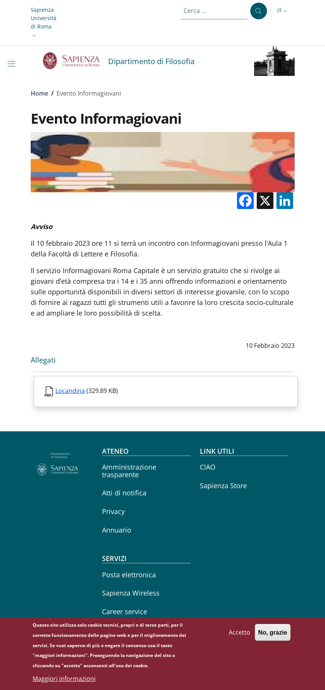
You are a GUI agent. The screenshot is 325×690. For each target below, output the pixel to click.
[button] (44, 23)
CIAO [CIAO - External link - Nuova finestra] (207, 467)
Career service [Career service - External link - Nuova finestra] (124, 611)
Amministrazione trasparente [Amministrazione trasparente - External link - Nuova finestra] (129, 470)
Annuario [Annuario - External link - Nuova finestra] (116, 529)
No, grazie (272, 636)
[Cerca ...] (258, 11)
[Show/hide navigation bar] (13, 63)
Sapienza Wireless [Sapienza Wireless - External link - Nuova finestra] (131, 592)
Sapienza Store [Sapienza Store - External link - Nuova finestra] (223, 485)
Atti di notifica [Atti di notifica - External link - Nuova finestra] (124, 492)
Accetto (239, 636)
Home (39, 93)
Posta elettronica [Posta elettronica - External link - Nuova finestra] (129, 574)
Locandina (70, 391)
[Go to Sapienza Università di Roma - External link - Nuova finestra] (75, 61)
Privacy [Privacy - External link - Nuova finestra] (113, 511)
